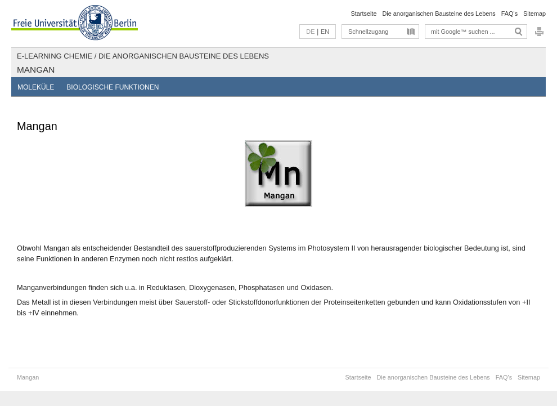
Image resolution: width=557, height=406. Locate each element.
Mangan (36, 69)
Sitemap (534, 13)
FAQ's (509, 13)
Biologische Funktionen (112, 87)
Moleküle (35, 87)
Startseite (364, 13)
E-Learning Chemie (54, 56)
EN (325, 31)
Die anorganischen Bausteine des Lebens (438, 13)
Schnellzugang (368, 31)
